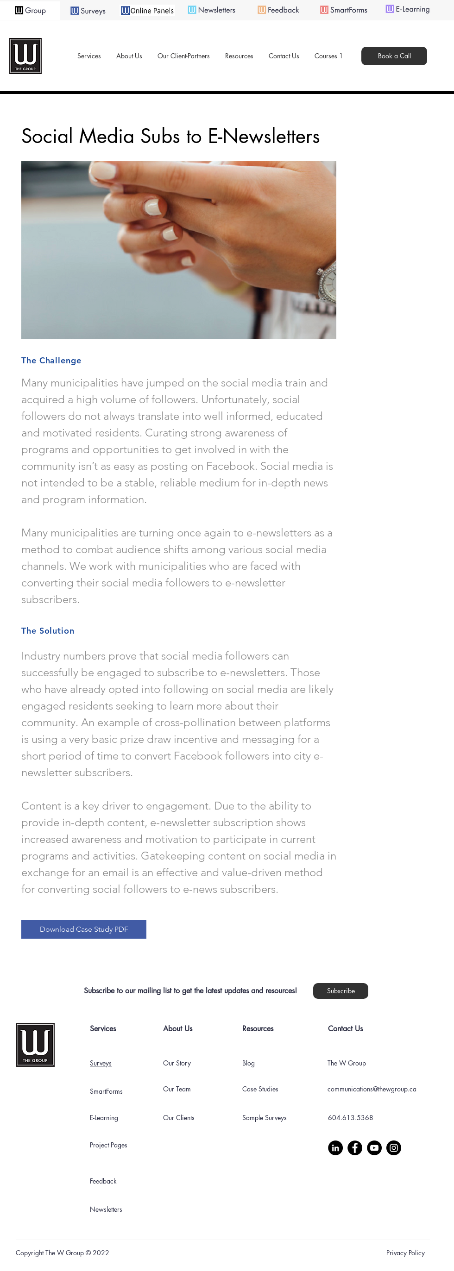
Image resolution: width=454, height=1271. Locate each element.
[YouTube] (374, 1147)
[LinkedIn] (335, 1147)
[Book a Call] (394, 56)
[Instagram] (393, 1147)
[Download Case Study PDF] (83, 929)
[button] (129, 56)
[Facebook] (354, 1147)
